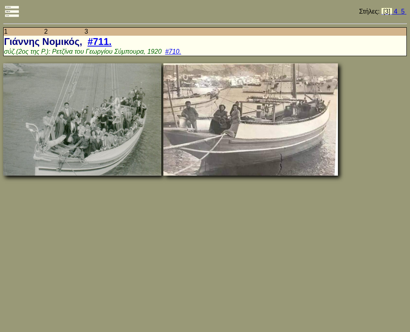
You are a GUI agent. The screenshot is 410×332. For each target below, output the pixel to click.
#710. (173, 51)
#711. (100, 41)
